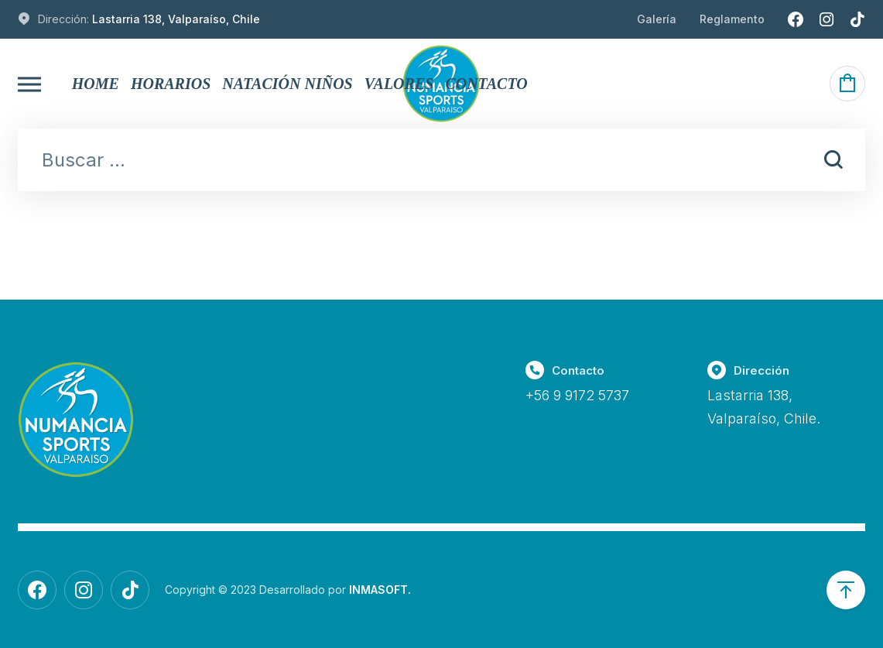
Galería (656, 19)
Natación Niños (287, 83)
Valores (399, 83)
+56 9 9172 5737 (577, 395)
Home (95, 83)
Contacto (486, 83)
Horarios (170, 83)
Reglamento (732, 19)
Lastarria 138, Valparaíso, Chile (176, 19)
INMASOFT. (380, 589)
